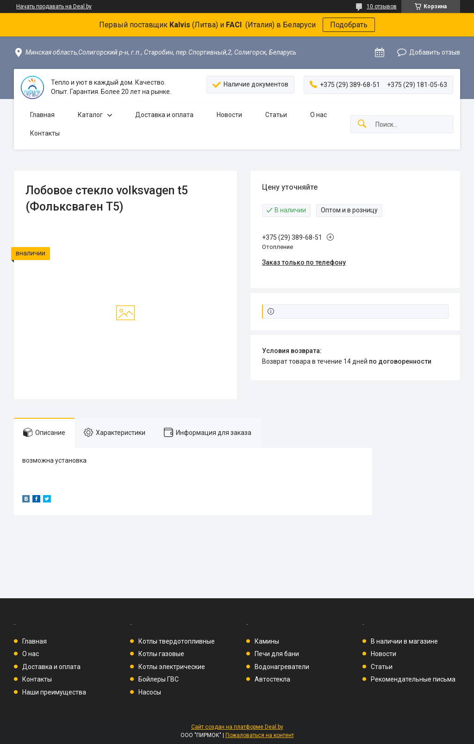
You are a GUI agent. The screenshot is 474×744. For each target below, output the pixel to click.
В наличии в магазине (404, 641)
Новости (229, 114)
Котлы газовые (161, 653)
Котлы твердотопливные (176, 641)
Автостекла (272, 679)
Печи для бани (277, 653)
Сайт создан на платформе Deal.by (237, 727)
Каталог (90, 114)
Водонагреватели (282, 666)
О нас (318, 114)
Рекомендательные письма (413, 679)
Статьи (276, 114)
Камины (267, 641)
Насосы (149, 692)
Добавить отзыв (434, 52)
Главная (42, 114)
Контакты (45, 133)
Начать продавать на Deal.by (54, 6)
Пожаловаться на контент (259, 735)
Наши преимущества (54, 692)
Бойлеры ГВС (158, 679)
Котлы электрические (171, 666)
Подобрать (349, 24)
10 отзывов (382, 6)
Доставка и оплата (164, 114)
